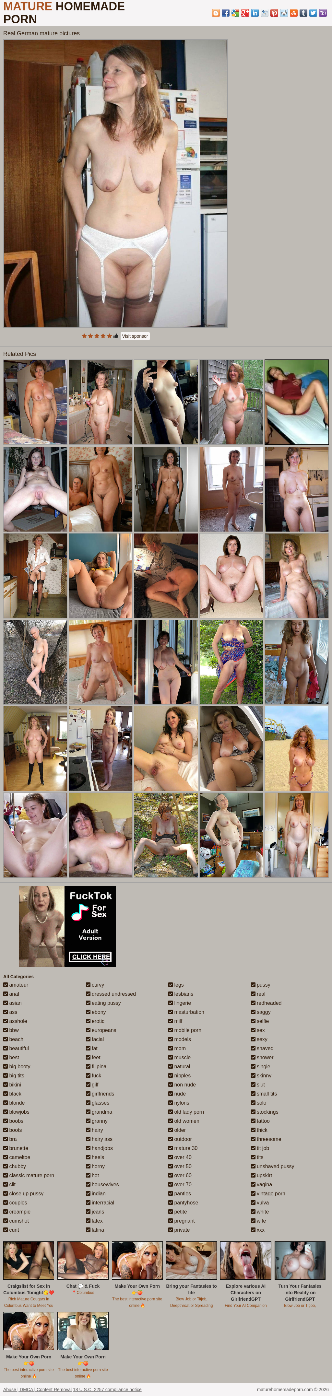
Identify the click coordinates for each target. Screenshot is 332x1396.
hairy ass (99, 1139)
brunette (15, 1148)
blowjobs (16, 1112)
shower (262, 1057)
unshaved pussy (272, 1166)
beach (13, 1039)
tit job (260, 1148)
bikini (12, 1084)
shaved (262, 1048)
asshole (15, 1021)
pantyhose (183, 1202)
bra (10, 1139)
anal (11, 994)
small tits (264, 1094)
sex (258, 1030)
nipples (179, 1075)
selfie (260, 1021)
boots (12, 1130)
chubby (14, 1166)
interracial (100, 1202)
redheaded (266, 1003)
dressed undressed (111, 994)
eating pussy (103, 1003)
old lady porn (186, 1112)
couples (15, 1202)
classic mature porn (28, 1175)
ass (10, 1012)
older (177, 1130)
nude (177, 1094)
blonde (14, 1103)
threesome (266, 1139)
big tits (13, 1075)
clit (9, 1184)
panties (179, 1193)
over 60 (180, 1175)
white (260, 1211)
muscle (179, 1057)
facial (95, 1039)
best (11, 1057)
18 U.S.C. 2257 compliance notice (107, 1389)
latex (94, 1221)
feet (93, 1057)
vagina (261, 1184)
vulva (260, 1202)
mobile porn (184, 1030)
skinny (261, 1075)
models (179, 1039)
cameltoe (16, 1157)
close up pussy (23, 1193)
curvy (95, 985)
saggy (261, 1012)
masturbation (186, 1012)
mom (177, 1048)
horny (95, 1166)
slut (258, 1084)
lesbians (180, 994)
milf (175, 1021)
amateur (15, 985)
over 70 (180, 1184)
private (179, 1230)
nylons (178, 1103)
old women (183, 1121)
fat (92, 1048)
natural (179, 1066)
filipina (96, 1066)
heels (95, 1157)
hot (92, 1175)
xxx (258, 1230)
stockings (265, 1112)
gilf (92, 1084)
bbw (11, 1030)
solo (259, 1103)
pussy (260, 985)
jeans (95, 1211)
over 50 (180, 1166)
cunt (11, 1230)
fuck (93, 1075)
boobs (13, 1121)
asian (12, 1003)
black (12, 1094)
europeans (101, 1030)
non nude (182, 1084)
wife (258, 1221)
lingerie (179, 1003)
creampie (16, 1211)
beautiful (16, 1048)
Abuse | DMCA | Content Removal (37, 1389)
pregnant (181, 1221)
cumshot (16, 1221)
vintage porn (268, 1193)
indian (96, 1193)
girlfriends (100, 1094)
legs (176, 985)
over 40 (180, 1157)
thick (259, 1130)
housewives (102, 1184)
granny (97, 1121)
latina (95, 1230)
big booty (16, 1066)
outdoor (180, 1139)
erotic (95, 1021)
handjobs (99, 1148)
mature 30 (182, 1148)
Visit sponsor (135, 336)
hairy (94, 1130)
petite (177, 1211)
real (258, 994)
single (260, 1066)
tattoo (260, 1121)
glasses (98, 1103)
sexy (259, 1039)
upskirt (261, 1175)
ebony (96, 1012)
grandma (99, 1112)
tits (257, 1157)
